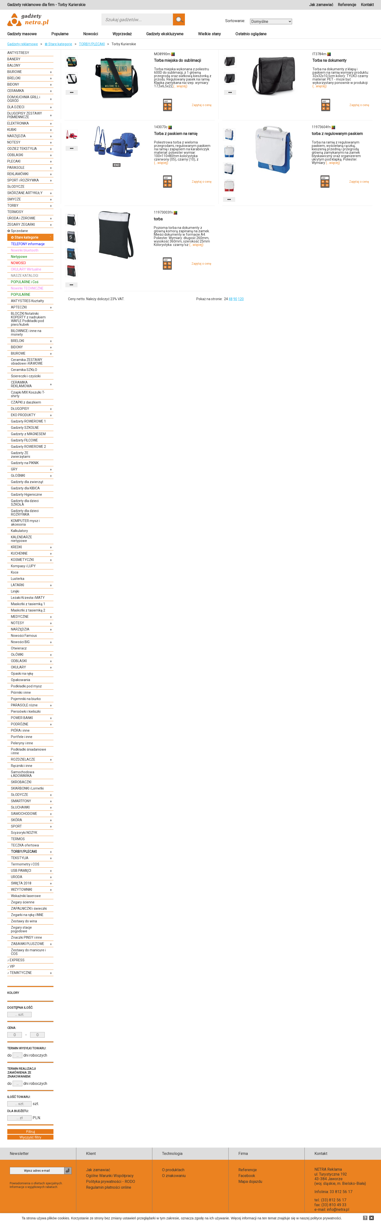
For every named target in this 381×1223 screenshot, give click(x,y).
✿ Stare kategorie (58, 44)
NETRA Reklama (328, 1169)
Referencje (347, 4)
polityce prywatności (326, 1218)
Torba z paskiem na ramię (175, 133)
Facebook (246, 1175)
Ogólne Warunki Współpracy (110, 1175)
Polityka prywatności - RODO (110, 1181)
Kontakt (367, 4)
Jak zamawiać (321, 4)
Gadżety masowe (22, 34)
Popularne (60, 34)
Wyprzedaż (122, 34)
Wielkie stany (209, 34)
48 (231, 299)
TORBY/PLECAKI (92, 44)
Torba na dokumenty (329, 60)
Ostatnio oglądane (251, 34)
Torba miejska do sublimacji (177, 60)
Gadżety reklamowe (22, 44)
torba (158, 219)
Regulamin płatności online (108, 1187)
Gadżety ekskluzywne (164, 34)
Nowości (90, 34)
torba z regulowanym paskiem (337, 133)
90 (235, 299)
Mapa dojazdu (250, 1181)
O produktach (173, 1170)
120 (241, 299)
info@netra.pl (338, 1209)
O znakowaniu (174, 1175)
